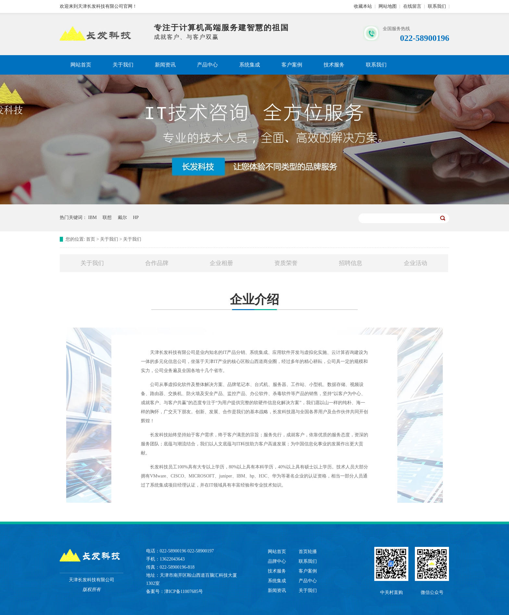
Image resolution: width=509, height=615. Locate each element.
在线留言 (412, 6)
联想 (107, 217)
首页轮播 (308, 551)
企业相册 (221, 263)
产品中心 (207, 64)
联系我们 (437, 6)
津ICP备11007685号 (183, 591)
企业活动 (415, 263)
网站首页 (80, 64)
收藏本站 (363, 6)
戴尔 (122, 217)
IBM (92, 217)
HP (136, 217)
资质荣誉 (286, 263)
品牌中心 (277, 561)
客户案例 (291, 64)
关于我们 (123, 64)
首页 (90, 239)
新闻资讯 (165, 64)
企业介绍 (254, 303)
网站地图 (388, 6)
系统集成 (249, 64)
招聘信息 (350, 263)
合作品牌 (156, 263)
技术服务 (334, 64)
